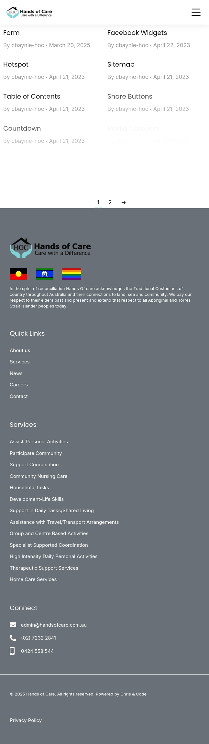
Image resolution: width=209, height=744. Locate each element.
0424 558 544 (37, 651)
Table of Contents (31, 96)
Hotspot (15, 64)
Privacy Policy (26, 720)
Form (11, 32)
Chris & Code (133, 693)
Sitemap (121, 64)
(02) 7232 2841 (38, 638)
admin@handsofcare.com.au (54, 625)
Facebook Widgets (137, 32)
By (23, 45)
